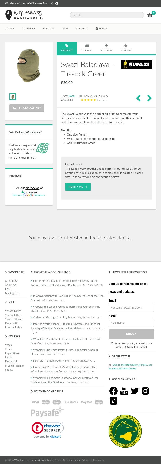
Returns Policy (13, 327)
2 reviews (93, 100)
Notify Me (78, 186)
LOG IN (101, 28)
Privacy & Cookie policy (67, 460)
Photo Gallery (27, 108)
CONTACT (82, 28)
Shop (9, 28)
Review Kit (11, 323)
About (48, 28)
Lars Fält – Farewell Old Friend (51, 360)
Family (9, 357)
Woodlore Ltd (21, 460)
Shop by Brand (13, 319)
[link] (47, 430)
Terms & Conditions (41, 460)
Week (8, 344)
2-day (8, 349)
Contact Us (11, 280)
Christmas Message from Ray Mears (54, 317)
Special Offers (13, 315)
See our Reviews (29, 195)
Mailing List (12, 293)
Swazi (72, 95)
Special (9, 369)
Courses (28, 28)
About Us (10, 284)
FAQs (8, 289)
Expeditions (12, 353)
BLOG (65, 28)
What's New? (13, 310)
